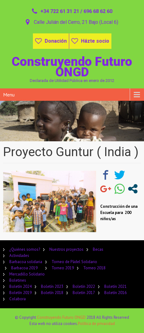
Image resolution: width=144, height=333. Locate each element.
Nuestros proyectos (66, 249)
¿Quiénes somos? (24, 249)
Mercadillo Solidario (27, 274)
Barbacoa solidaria (25, 261)
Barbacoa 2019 (24, 268)
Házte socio (95, 41)
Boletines (17, 280)
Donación (56, 41)
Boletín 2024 (20, 286)
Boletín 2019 (20, 292)
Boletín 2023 (52, 286)
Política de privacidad (96, 323)
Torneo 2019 (63, 268)
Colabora (17, 298)
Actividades (19, 255)
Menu (9, 95)
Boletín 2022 (84, 286)
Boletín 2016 (115, 292)
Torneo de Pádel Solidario (74, 261)
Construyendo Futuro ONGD (62, 317)
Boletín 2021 (115, 286)
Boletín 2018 (52, 292)
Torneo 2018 (94, 268)
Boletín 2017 (84, 292)
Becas (98, 249)
